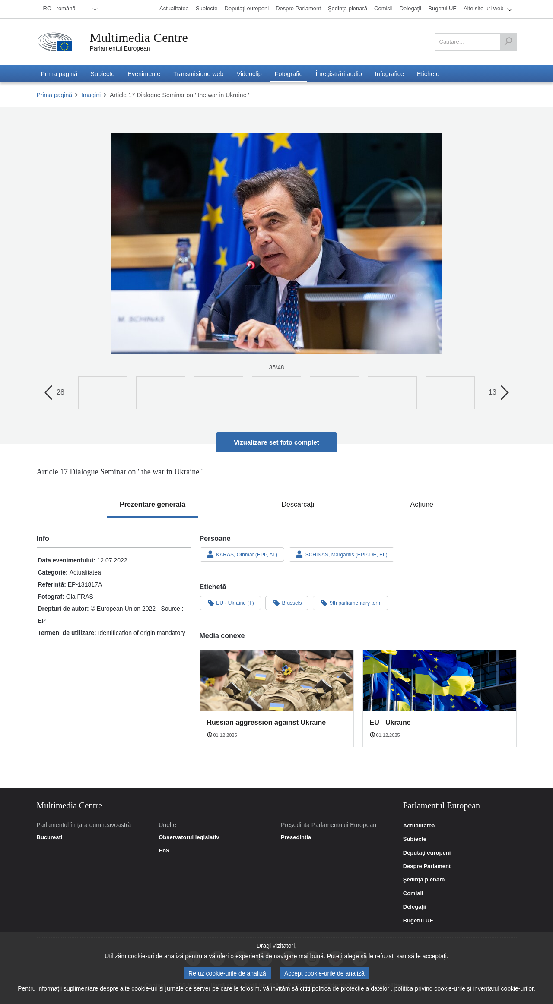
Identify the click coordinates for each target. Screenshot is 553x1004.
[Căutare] (508, 42)
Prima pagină (55, 95)
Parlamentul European (120, 48)
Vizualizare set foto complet (276, 442)
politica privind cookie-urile (429, 988)
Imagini (91, 95)
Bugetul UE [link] (418, 921)
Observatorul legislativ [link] (189, 837)
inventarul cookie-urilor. (504, 988)
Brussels (287, 602)
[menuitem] (69, 9)
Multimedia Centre (139, 37)
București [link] (50, 837)
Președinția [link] (296, 837)
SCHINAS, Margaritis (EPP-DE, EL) (342, 554)
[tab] (152, 504)
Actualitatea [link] (419, 826)
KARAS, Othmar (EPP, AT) (242, 554)
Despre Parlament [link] (427, 866)
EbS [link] (164, 851)
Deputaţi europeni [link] (427, 853)
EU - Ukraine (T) (230, 602)
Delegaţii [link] (414, 907)
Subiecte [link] (414, 839)
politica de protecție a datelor (350, 988)
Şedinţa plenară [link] (424, 880)
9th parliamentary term (350, 602)
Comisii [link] (413, 893)
